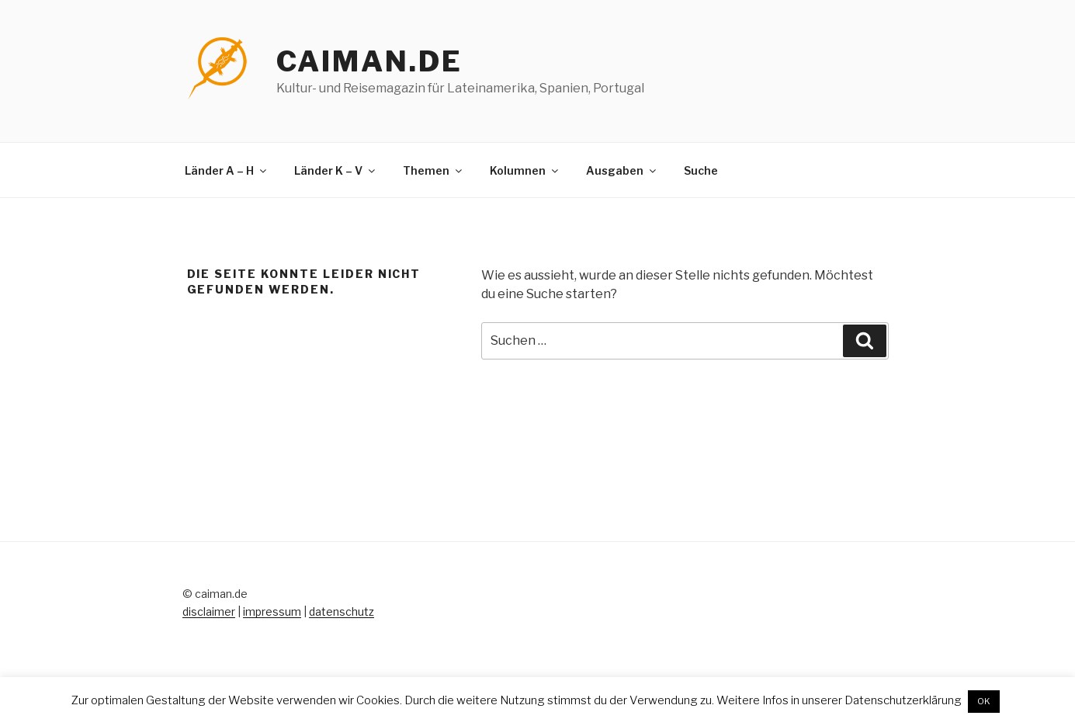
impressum (272, 611)
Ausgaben (622, 170)
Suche (701, 170)
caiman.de (369, 61)
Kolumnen (525, 170)
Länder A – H (227, 170)
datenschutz (341, 611)
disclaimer (208, 611)
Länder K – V (335, 170)
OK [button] (983, 701)
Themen (433, 170)
